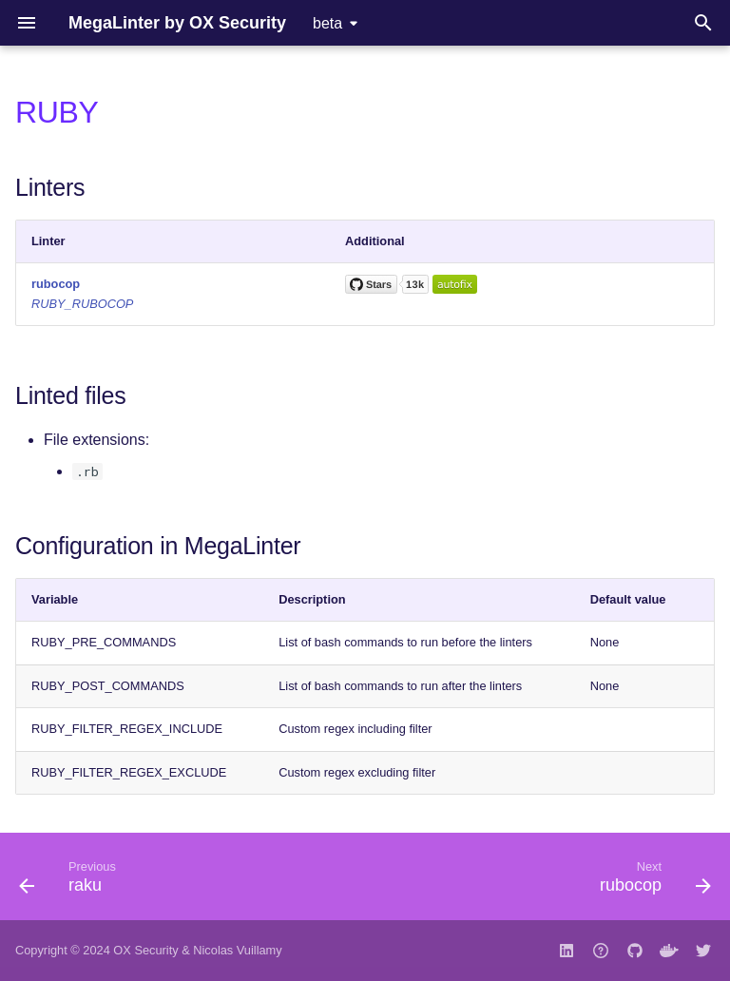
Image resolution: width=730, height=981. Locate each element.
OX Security (145, 950)
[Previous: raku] (71, 882)
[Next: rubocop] (651, 882)
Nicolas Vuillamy (237, 950)
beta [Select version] (327, 23)
